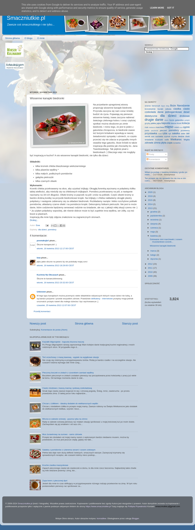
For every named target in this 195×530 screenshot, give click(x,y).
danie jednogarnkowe (170, 112)
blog (167, 106)
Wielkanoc (176, 139)
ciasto (186, 108)
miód (176, 127)
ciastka (177, 108)
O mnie (40, 38)
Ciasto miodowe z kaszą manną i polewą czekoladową (67, 388)
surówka (159, 136)
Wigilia (187, 139)
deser (187, 112)
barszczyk (156, 106)
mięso (169, 127)
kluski (179, 123)
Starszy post (130, 323)
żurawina (177, 143)
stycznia (154, 259)
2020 (150, 192)
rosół (160, 134)
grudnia (154, 212)
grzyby (147, 123)
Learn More (157, 7)
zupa (169, 142)
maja (152, 232)
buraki (160, 109)
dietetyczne (151, 116)
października (156, 216)
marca (153, 251)
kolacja (186, 123)
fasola (171, 120)
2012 (150, 264)
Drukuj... (34, 220)
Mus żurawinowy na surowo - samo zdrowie (62, 434)
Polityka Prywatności (137, 506)
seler (183, 133)
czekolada (150, 112)
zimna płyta (160, 142)
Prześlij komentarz (42, 311)
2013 (150, 208)
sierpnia (154, 224)
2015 (150, 200)
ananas (148, 106)
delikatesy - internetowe (102, 298)
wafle (167, 140)
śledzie (181, 136)
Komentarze (153, 159)
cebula (168, 109)
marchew (160, 127)
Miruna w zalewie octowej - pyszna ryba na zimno (64, 419)
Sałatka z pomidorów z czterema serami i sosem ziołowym (68, 450)
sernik (147, 136)
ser (188, 133)
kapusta (165, 123)
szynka (174, 136)
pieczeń (163, 130)
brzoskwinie (150, 109)
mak (146, 127)
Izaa (39, 258)
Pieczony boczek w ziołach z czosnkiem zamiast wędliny (68, 373)
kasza (173, 123)
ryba (165, 133)
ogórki (186, 127)
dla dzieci (42, 229)
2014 (150, 204)
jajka (159, 123)
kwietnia (154, 236)
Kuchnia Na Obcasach (47, 275)
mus (180, 127)
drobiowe (185, 116)
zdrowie (149, 142)
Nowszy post (38, 323)
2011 (150, 268)
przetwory (185, 130)
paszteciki (154, 130)
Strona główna (12, 38)
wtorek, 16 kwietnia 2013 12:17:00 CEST (55, 248)
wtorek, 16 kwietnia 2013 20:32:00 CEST (55, 282)
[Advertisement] (67, 64)
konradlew (101, 518)
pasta (147, 130)
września (154, 220)
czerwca (154, 228)
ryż (169, 133)
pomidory (52, 229)
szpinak (167, 136)
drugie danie (154, 120)
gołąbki (187, 120)
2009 (150, 276)
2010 (150, 272)
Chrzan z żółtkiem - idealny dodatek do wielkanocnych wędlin (70, 403)
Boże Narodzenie (180, 105)
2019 (150, 196)
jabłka (153, 123)
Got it (170, 7)
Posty (150, 154)
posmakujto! (43, 240)
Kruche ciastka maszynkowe (55, 465)
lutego (153, 255)
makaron (152, 127)
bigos (163, 106)
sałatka (176, 133)
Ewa (38, 225)
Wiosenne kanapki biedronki (163, 246)
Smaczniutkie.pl (26, 18)
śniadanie (149, 139)
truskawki (159, 140)
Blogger (135, 518)
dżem (166, 120)
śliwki (187, 136)
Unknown (41, 292)
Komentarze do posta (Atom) (54, 330)
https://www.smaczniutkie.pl (98, 506)
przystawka (151, 133)
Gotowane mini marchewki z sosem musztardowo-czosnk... (166, 240)
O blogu (29, 38)
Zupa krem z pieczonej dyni (54, 480)
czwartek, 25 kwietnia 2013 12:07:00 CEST (56, 305)
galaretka (179, 120)
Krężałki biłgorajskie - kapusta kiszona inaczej (63, 342)
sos (152, 136)
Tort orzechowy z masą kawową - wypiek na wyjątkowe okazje (70, 357)
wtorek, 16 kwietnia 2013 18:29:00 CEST (55, 265)
